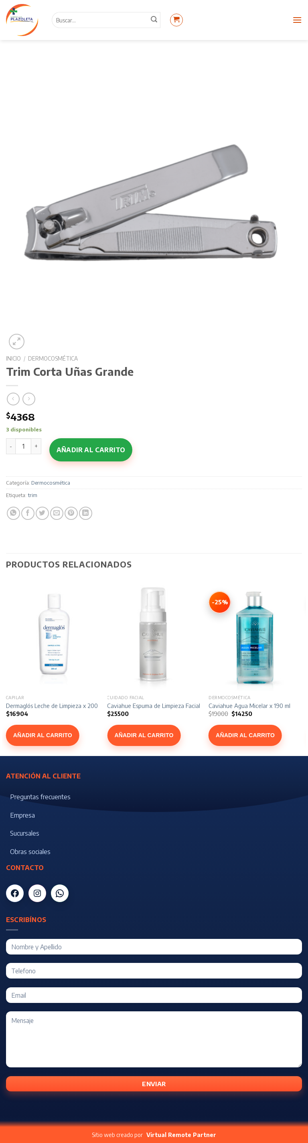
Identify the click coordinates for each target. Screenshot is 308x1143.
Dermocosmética (53, 358)
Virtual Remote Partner (181, 1134)
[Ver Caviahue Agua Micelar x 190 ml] (220, 602)
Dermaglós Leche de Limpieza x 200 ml (55, 705)
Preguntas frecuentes (40, 797)
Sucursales (24, 833)
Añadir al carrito (91, 450)
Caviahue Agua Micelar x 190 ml (249, 705)
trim (32, 495)
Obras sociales (30, 852)
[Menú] (297, 20)
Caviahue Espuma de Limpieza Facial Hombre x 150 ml (175, 705)
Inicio (13, 358)
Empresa (22, 815)
